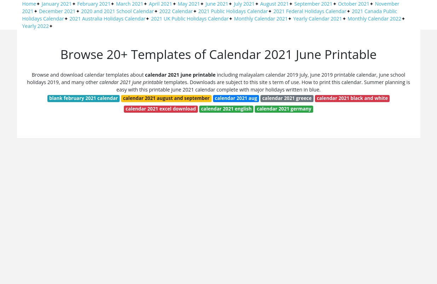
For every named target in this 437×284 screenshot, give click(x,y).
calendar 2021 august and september (166, 98)
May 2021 (189, 3)
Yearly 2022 (35, 26)
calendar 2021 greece (286, 98)
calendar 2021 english (226, 109)
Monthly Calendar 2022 (374, 18)
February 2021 (93, 3)
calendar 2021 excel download (161, 109)
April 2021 (160, 3)
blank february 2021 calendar (83, 98)
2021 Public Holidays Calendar (233, 11)
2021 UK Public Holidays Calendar (190, 18)
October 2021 (353, 3)
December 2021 (57, 11)
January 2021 (57, 3)
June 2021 (217, 3)
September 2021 (313, 3)
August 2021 (274, 3)
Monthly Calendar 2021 (261, 18)
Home (29, 3)
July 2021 (244, 3)
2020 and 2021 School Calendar (117, 11)
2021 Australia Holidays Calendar (107, 18)
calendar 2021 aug (236, 98)
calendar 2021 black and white (352, 98)
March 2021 (129, 3)
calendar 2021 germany (284, 109)
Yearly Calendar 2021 (317, 18)
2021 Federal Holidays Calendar (310, 11)
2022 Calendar (175, 11)
